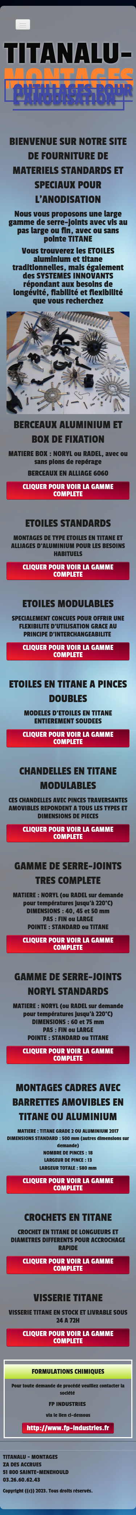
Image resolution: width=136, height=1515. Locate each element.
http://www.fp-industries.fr (68, 1428)
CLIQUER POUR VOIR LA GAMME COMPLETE (67, 490)
